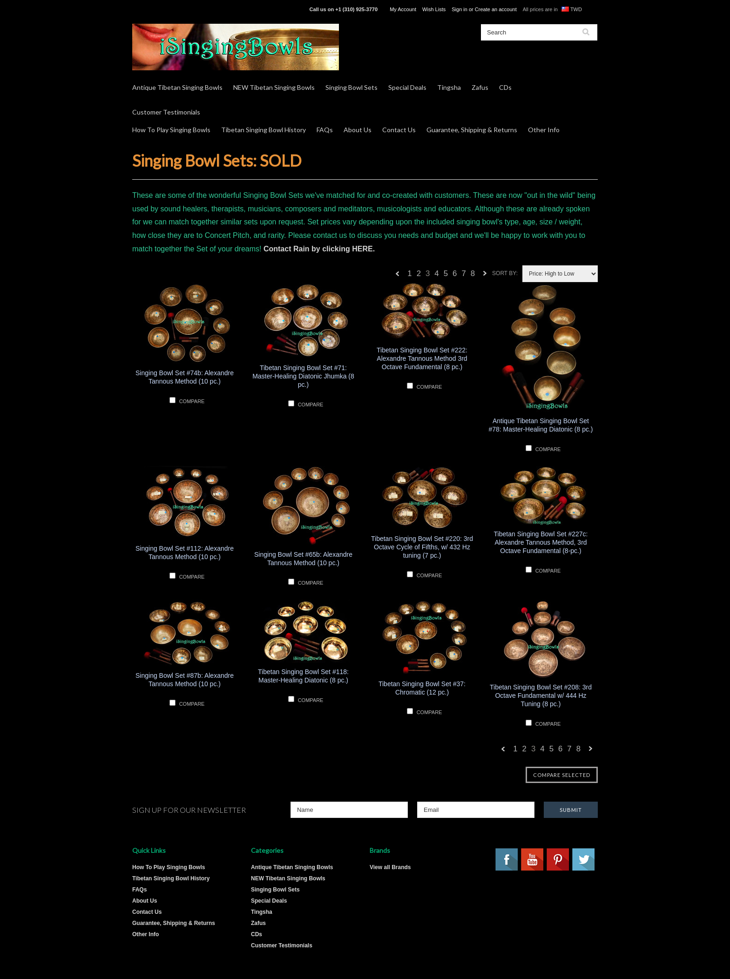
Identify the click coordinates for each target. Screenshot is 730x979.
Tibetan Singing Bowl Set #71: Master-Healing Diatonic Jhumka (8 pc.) (303, 376)
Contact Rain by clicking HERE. (319, 249)
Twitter (583, 859)
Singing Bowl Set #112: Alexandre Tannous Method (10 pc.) (184, 552)
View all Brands (390, 867)
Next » (485, 276)
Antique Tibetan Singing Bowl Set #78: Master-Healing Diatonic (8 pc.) (540, 425)
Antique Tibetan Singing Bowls (177, 87)
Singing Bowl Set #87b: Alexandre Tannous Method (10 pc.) (184, 680)
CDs (505, 87)
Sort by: (505, 273)
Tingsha (449, 87)
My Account (403, 9)
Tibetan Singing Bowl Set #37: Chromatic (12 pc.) (422, 688)
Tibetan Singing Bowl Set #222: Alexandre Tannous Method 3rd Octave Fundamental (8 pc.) (422, 358)
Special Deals (407, 87)
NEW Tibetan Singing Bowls (274, 87)
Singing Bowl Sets (351, 87)
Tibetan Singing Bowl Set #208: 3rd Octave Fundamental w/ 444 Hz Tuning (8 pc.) (541, 695)
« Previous (397, 276)
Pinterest (558, 859)
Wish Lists (434, 9)
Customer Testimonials (166, 112)
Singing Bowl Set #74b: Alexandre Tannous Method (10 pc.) (184, 377)
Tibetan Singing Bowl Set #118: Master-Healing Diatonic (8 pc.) (303, 676)
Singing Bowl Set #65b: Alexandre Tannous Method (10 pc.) (303, 559)
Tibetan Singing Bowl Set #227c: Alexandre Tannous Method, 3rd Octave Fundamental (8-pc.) (541, 542)
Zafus (480, 87)
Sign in (459, 9)
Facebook (507, 859)
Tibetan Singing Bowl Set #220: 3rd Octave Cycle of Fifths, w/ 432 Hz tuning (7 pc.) (422, 547)
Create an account (496, 9)
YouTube (532, 859)
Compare (192, 401)
